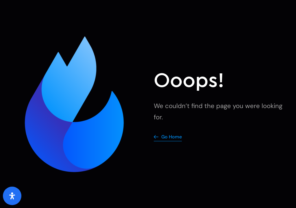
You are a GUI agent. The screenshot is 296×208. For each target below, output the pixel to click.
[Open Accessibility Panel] (12, 196)
